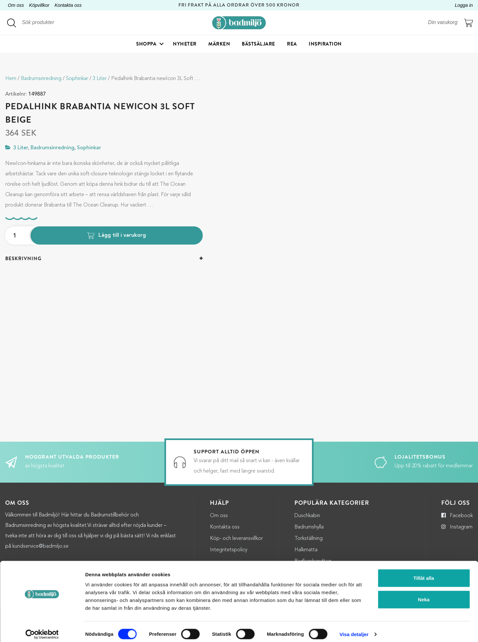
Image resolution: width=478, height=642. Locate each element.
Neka (424, 594)
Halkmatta (305, 550)
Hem (10, 78)
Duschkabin (307, 515)
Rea (292, 43)
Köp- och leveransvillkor (236, 538)
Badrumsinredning (41, 78)
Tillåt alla (423, 573)
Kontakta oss (68, 5)
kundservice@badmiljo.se (40, 546)
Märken (219, 43)
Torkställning (308, 538)
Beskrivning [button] (23, 258)
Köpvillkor (39, 5)
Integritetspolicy (228, 550)
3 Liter (100, 78)
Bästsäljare (258, 43)
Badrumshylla (309, 527)
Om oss (16, 5)
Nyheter (185, 43)
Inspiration (325, 43)
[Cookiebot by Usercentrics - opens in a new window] (42, 629)
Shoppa (146, 43)
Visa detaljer (354, 629)
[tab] (104, 259)
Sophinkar (77, 78)
